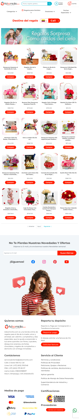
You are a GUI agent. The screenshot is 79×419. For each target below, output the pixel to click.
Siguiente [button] (48, 226)
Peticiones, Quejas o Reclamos (53, 365)
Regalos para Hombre (32, 10)
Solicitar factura (50, 344)
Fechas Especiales (65, 11)
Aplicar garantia (47, 374)
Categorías (11, 11)
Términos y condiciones (50, 360)
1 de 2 (39, 226)
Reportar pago (50, 332)
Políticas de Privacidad (50, 363)
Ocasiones (49, 11)
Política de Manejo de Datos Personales (57, 378)
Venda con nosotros (55, 410)
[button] (10, 67)
